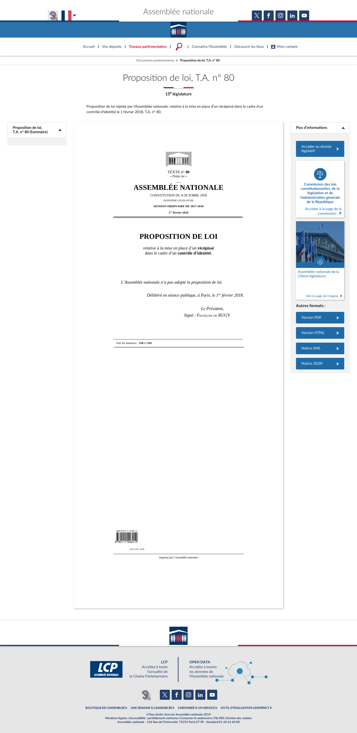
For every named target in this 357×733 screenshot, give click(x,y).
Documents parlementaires (155, 60)
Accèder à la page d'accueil (178, 28)
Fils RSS (219, 718)
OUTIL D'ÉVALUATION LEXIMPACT (245, 708)
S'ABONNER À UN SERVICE (196, 708)
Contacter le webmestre (196, 718)
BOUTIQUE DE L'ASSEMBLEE (105, 708)
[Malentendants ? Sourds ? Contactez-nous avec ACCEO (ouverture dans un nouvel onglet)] (145, 694)
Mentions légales (116, 718)
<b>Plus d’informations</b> (320, 128)
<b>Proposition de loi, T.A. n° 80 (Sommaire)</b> (37, 130)
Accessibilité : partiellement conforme (153, 718)
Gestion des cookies (239, 718)
